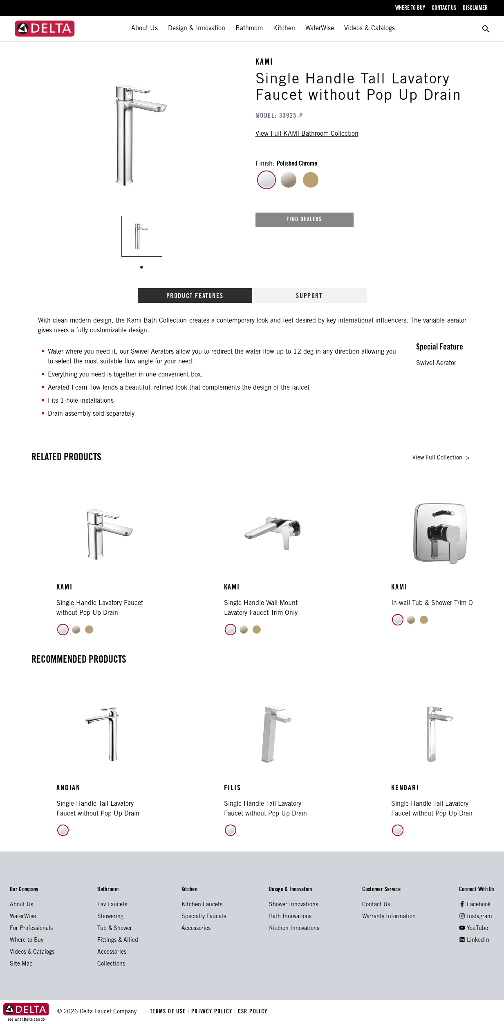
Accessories (111, 952)
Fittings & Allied (117, 940)
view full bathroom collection (306, 134)
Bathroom (249, 28)
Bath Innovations (290, 917)
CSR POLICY (251, 1012)
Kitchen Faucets (201, 905)
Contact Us (376, 905)
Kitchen (284, 28)
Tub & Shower (114, 929)
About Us (144, 28)
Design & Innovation (196, 28)
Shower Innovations (293, 905)
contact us (444, 8)
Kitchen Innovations (294, 929)
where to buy (410, 8)
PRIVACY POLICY (211, 1012)
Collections (111, 964)
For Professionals (31, 929)
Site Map (21, 964)
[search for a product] (486, 28)
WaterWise (319, 28)
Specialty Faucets (203, 917)
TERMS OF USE (167, 1012)
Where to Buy (26, 940)
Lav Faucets (112, 905)
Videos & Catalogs (369, 28)
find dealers (304, 220)
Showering (110, 917)
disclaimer (475, 8)
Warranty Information (389, 917)
